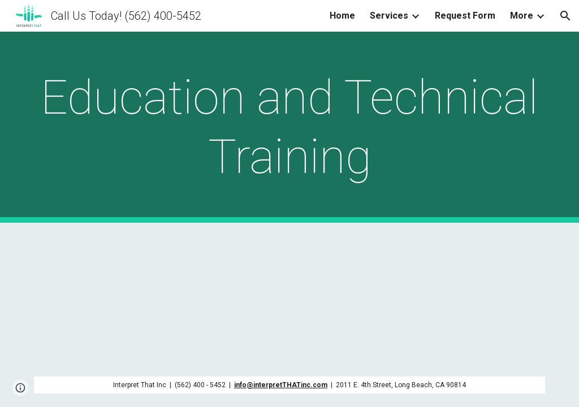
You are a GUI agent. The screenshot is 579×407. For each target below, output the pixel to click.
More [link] (521, 15)
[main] (290, 127)
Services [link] (389, 15)
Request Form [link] (465, 15)
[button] (565, 15)
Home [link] (342, 15)
